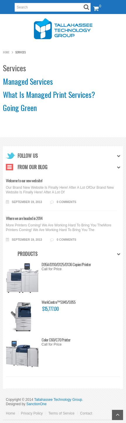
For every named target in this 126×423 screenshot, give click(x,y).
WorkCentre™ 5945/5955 (40, 302)
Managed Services (28, 81)
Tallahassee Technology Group (58, 400)
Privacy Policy (32, 413)
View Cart (95, 5)
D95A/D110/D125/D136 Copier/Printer (48, 264)
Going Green (20, 107)
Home (6, 52)
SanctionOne (36, 404)
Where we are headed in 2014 (24, 218)
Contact (86, 413)
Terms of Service (61, 413)
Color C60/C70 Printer (38, 339)
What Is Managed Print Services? (49, 94)
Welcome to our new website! (24, 180)
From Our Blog (32, 167)
